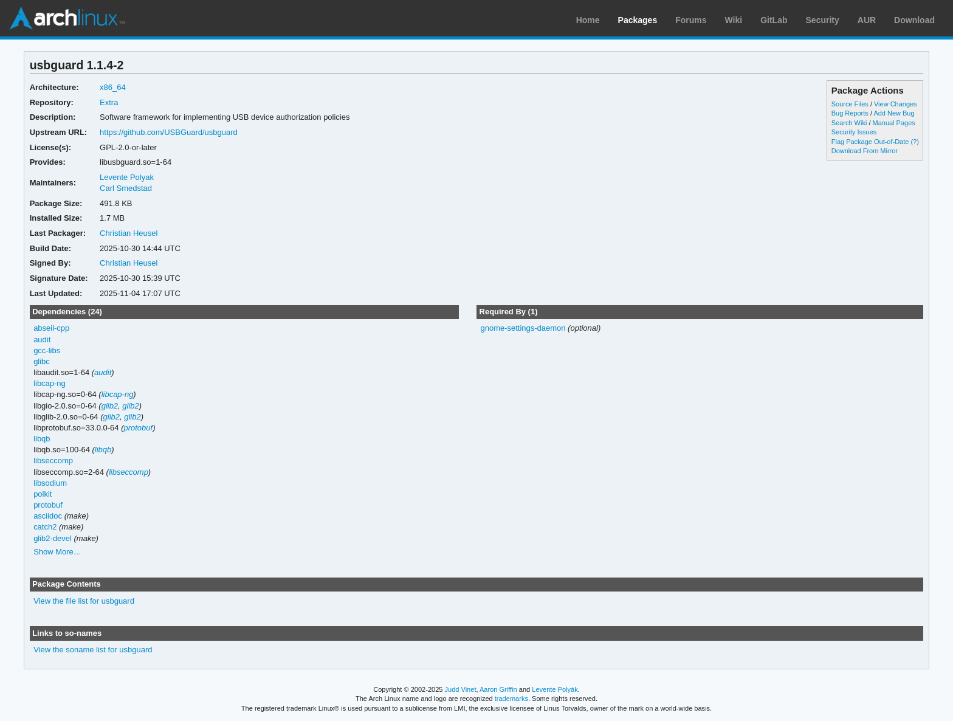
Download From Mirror (864, 150)
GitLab (773, 20)
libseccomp (53, 460)
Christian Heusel (128, 233)
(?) (914, 141)
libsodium (50, 483)
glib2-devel (52, 538)
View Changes (895, 104)
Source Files (850, 104)
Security (822, 20)
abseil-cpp (51, 328)
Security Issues (853, 132)
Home (588, 20)
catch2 (45, 526)
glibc (41, 361)
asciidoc (47, 515)
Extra (109, 102)
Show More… (57, 551)
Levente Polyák (554, 689)
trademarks (511, 698)
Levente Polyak (127, 177)
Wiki (734, 20)
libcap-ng (49, 383)
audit (41, 339)
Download (914, 20)
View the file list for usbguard (83, 600)
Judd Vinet (460, 689)
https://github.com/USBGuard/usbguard (169, 132)
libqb (41, 438)
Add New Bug (893, 113)
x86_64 (113, 87)
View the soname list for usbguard (92, 649)
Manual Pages (894, 122)
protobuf (138, 427)
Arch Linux (67, 18)
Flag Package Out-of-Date (870, 141)
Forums (690, 20)
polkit (42, 493)
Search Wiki (849, 122)
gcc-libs (46, 350)
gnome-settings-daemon (522, 328)
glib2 (109, 405)
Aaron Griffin (498, 689)
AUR (867, 20)
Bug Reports (850, 113)
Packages (638, 20)
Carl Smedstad (126, 188)
